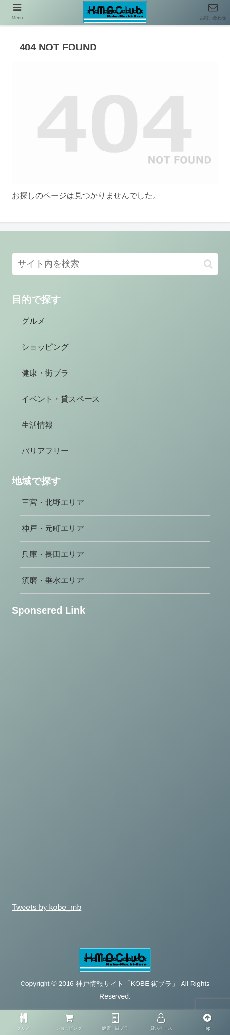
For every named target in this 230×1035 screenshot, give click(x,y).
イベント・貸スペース (61, 399)
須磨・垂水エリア (53, 580)
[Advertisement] (115, 763)
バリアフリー (45, 451)
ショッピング (45, 347)
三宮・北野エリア (53, 502)
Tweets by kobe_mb (46, 907)
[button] (208, 264)
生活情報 (37, 425)
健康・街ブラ (45, 373)
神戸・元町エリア (53, 528)
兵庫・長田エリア (53, 554)
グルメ (33, 321)
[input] (115, 264)
